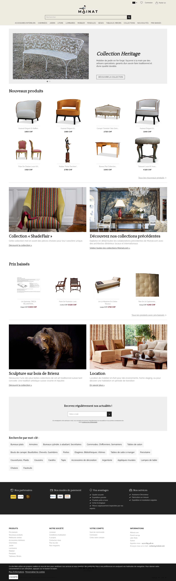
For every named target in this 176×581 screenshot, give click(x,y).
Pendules (12, 553)
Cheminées (13, 543)
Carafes (52, 460)
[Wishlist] (141, 2)
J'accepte (13, 577)
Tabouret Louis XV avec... (147, 166)
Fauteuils (27, 468)
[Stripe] (61, 496)
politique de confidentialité (89, 422)
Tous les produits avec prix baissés (149, 315)
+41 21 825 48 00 (147, 543)
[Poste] (14, 496)
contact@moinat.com (157, 546)
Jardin (11, 545)
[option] (92, 60)
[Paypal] (53, 496)
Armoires (33, 444)
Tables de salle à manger (123, 452)
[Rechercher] (88, 17)
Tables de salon (134, 444)
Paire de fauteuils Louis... (68, 301)
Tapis (63, 460)
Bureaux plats (17, 444)
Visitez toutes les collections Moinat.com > (110, 248)
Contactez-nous (55, 540)
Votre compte (97, 528)
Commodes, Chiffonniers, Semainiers (104, 444)
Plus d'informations (16, 572)
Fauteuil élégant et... (68, 128)
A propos (52, 537)
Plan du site (53, 543)
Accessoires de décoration (84, 460)
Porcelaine (145, 452)
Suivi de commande (97, 532)
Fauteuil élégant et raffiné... (29, 128)
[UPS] (28, 496)
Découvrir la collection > (20, 245)
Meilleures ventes (15, 537)
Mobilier (12, 551)
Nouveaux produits (16, 535)
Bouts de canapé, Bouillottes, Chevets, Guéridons (34, 452)
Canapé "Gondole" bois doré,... (108, 128)
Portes (66, 452)
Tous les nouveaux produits (152, 178)
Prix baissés (13, 532)
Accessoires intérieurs (17, 540)
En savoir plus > (97, 385)
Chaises (14, 468)
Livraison (52, 532)
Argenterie (107, 460)
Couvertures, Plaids (20, 460)
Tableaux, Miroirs (15, 556)
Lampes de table (149, 460)
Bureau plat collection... (108, 166)
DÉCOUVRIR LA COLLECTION (110, 77)
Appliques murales (126, 460)
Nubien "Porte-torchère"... (68, 166)
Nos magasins (54, 545)
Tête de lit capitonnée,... (147, 301)
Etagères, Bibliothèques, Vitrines (90, 452)
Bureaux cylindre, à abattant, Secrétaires (62, 444)
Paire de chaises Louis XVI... (28, 166)
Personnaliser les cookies (35, 572)
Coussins (38, 460)
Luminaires (13, 548)
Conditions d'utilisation (57, 535)
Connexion (149, 3)
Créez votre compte (97, 537)
